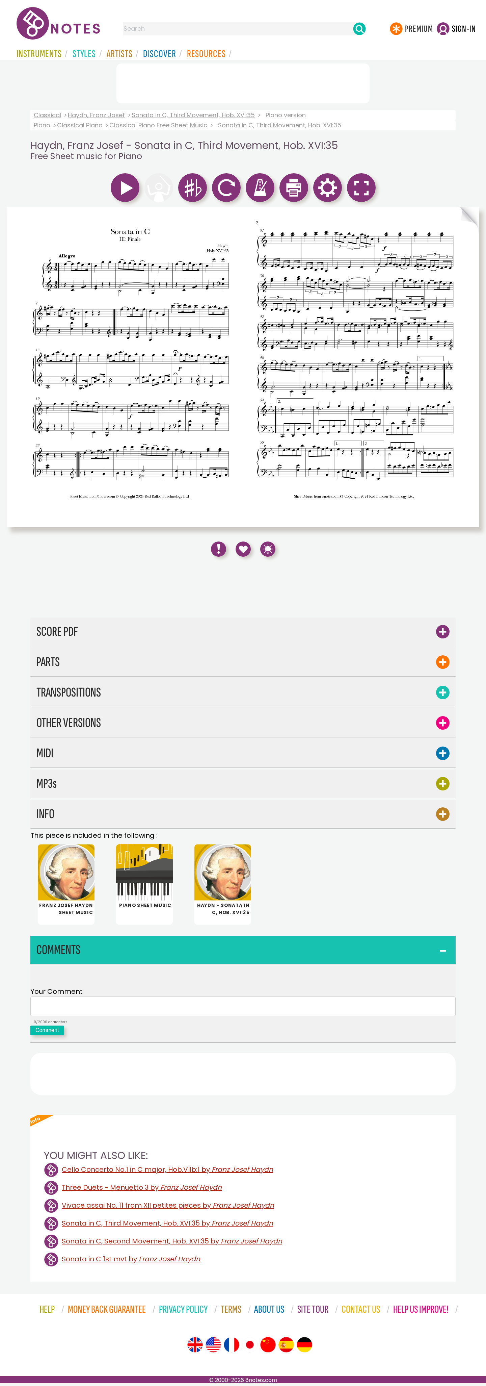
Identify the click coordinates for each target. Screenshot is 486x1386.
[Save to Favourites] (243, 549)
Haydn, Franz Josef (96, 115)
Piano (42, 125)
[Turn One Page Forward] (468, 367)
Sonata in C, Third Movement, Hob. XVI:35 (193, 115)
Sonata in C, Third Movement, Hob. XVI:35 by (167, 1226)
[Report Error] (218, 549)
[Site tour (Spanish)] (286, 1347)
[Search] (359, 28)
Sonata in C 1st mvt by (131, 1261)
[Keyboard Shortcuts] (267, 549)
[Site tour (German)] (304, 1347)
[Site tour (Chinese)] (268, 1347)
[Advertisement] (243, 82)
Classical (47, 115)
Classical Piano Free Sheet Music (158, 125)
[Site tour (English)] (195, 1347)
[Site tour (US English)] (213, 1347)
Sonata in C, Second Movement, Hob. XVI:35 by (172, 1244)
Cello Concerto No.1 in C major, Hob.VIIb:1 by (167, 1172)
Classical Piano (80, 125)
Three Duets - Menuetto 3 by (142, 1190)
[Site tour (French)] (231, 1347)
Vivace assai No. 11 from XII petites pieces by (168, 1208)
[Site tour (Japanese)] (249, 1347)
